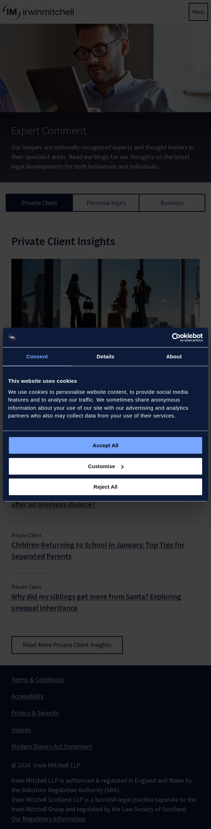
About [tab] (174, 356)
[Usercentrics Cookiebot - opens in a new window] (172, 337)
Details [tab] (105, 356)
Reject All (105, 487)
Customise (106, 466)
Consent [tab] (37, 356)
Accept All (106, 445)
